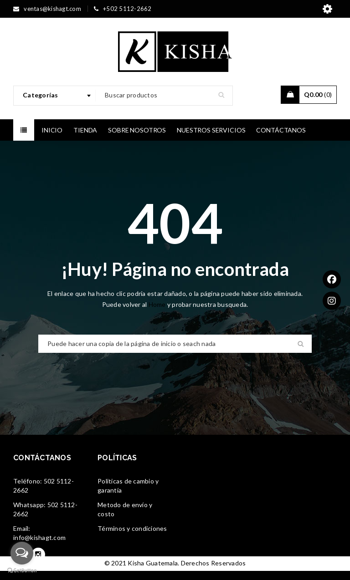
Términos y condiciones (132, 528)
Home (158, 304)
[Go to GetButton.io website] (21, 571)
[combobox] (55, 95)
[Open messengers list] (21, 553)
